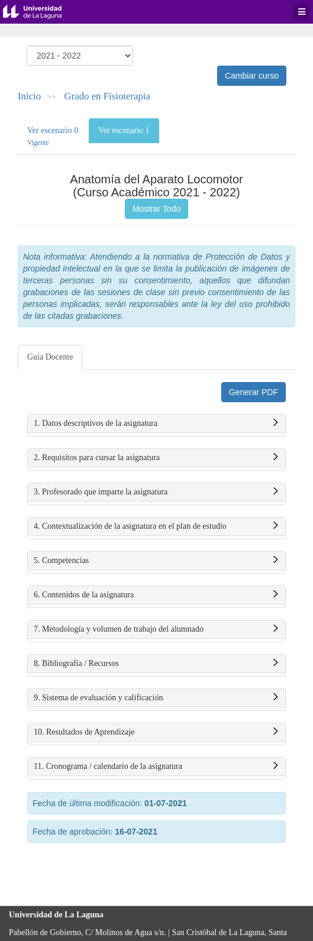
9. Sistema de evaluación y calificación (156, 698)
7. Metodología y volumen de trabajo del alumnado (156, 629)
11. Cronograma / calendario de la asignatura (156, 766)
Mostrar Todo (156, 209)
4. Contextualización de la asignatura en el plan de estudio (156, 526)
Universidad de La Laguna (41, 12)
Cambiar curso (252, 75)
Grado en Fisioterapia (107, 96)
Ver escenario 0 (52, 136)
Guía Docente (50, 357)
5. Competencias (156, 561)
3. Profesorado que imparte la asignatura (156, 492)
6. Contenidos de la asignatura (156, 595)
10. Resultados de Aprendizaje (156, 732)
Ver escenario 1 (123, 130)
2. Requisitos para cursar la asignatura (156, 458)
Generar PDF (253, 392)
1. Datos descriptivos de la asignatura (156, 423)
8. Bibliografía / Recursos (156, 664)
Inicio (29, 96)
